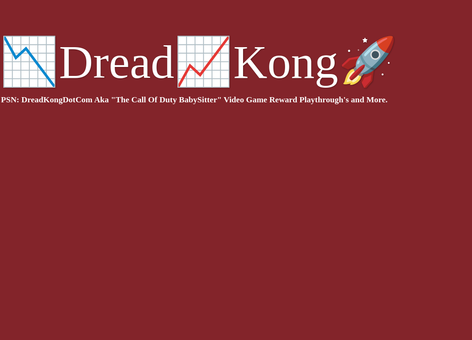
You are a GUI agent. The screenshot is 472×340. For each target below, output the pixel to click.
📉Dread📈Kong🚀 (198, 62)
